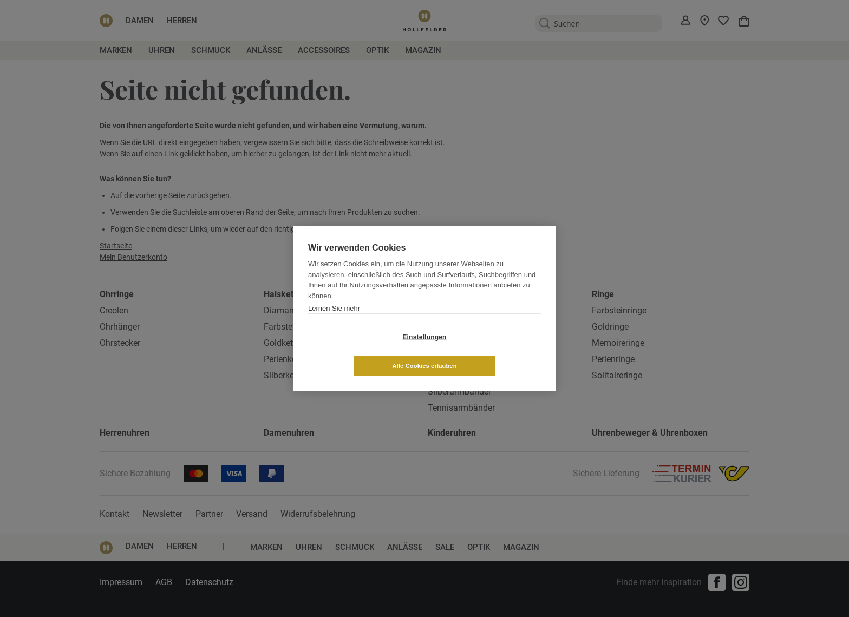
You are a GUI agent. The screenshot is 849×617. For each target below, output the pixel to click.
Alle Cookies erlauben (488, 351)
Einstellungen (360, 351)
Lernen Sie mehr (334, 322)
